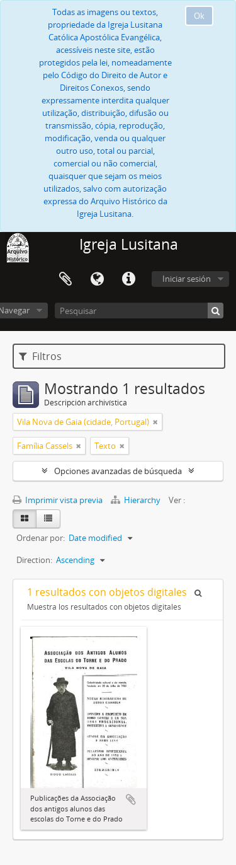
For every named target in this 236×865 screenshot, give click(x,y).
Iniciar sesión (186, 278)
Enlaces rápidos (128, 279)
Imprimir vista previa (58, 500)
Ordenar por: (40, 537)
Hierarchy (136, 500)
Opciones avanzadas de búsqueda (118, 471)
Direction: (34, 560)
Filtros (40, 356)
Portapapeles (65, 279)
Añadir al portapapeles (131, 799)
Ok (199, 15)
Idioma (97, 279)
